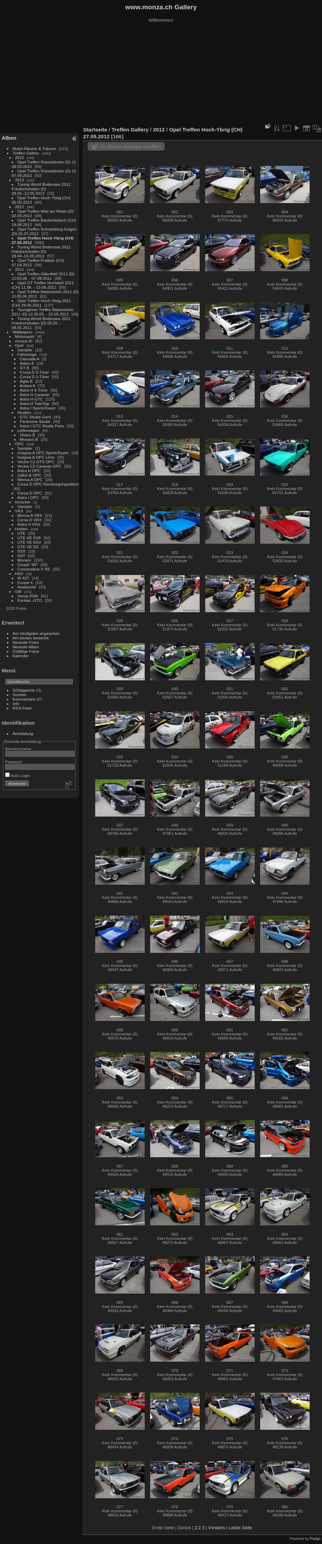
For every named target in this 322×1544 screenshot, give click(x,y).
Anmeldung (23, 733)
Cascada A (29, 358)
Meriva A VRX (30, 515)
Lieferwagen (29, 430)
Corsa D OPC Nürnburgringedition (48, 484)
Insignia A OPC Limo (36, 457)
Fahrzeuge (27, 354)
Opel (19, 345)
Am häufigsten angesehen (36, 633)
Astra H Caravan (35, 394)
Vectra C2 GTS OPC (36, 461)
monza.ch (24, 341)
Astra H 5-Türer (34, 390)
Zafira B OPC (30, 475)
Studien (24, 412)
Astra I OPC (28, 497)
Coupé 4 (25, 582)
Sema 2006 (28, 596)
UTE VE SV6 (29, 537)
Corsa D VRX (30, 520)
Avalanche (27, 587)
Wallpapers (23, 332)
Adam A (27, 363)
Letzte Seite (240, 1527)
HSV (19, 573)
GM (18, 591)
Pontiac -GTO (30, 600)
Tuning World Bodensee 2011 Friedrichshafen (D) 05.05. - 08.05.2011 (41, 323)
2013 (19, 180)
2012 (19, 206)
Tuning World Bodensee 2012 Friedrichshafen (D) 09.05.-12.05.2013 (41, 188)
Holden (21, 528)
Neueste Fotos (26, 642)
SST (21, 555)
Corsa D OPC (30, 493)
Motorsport (24, 336)
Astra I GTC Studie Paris (42, 426)
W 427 (23, 578)
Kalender (21, 655)
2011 (19, 269)
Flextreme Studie (35, 421)
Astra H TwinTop (34, 403)
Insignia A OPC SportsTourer (43, 452)
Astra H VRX (29, 524)
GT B (24, 367)
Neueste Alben (26, 647)
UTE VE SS (28, 546)
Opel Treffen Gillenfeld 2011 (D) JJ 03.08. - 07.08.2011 (43, 275)
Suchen (19, 694)
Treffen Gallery (26, 153)
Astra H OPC (29, 470)
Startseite (95, 129)
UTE (22, 533)
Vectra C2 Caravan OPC (40, 466)
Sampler (25, 350)
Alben (9, 138)
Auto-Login (17, 775)
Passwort (13, 761)
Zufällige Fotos (26, 651)
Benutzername (18, 748)
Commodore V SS (34, 569)
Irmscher (23, 502)
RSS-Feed (22, 708)
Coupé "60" (28, 564)
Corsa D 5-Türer (34, 372)
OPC (19, 443)
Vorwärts (216, 1527)
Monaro (24, 560)
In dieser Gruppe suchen (131, 146)
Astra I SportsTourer (38, 408)
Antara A (27, 385)
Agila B (26, 381)
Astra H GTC (31, 399)
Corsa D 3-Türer (34, 376)
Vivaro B (27, 435)
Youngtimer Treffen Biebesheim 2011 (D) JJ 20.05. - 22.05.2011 (43, 311)
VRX (19, 511)
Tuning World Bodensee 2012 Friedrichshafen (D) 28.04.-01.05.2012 (41, 251)
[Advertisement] (161, 75)
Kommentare (24, 699)
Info (16, 703)
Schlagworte (24, 690)
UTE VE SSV (29, 542)
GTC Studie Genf (35, 417)
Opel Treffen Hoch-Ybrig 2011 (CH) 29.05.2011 (41, 302)
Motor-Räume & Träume (34, 148)
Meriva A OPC (30, 479)
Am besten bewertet (31, 638)
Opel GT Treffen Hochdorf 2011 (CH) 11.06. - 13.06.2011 (43, 284)
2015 (19, 157)
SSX (22, 551)
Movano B (29, 439)
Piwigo (315, 1538)
